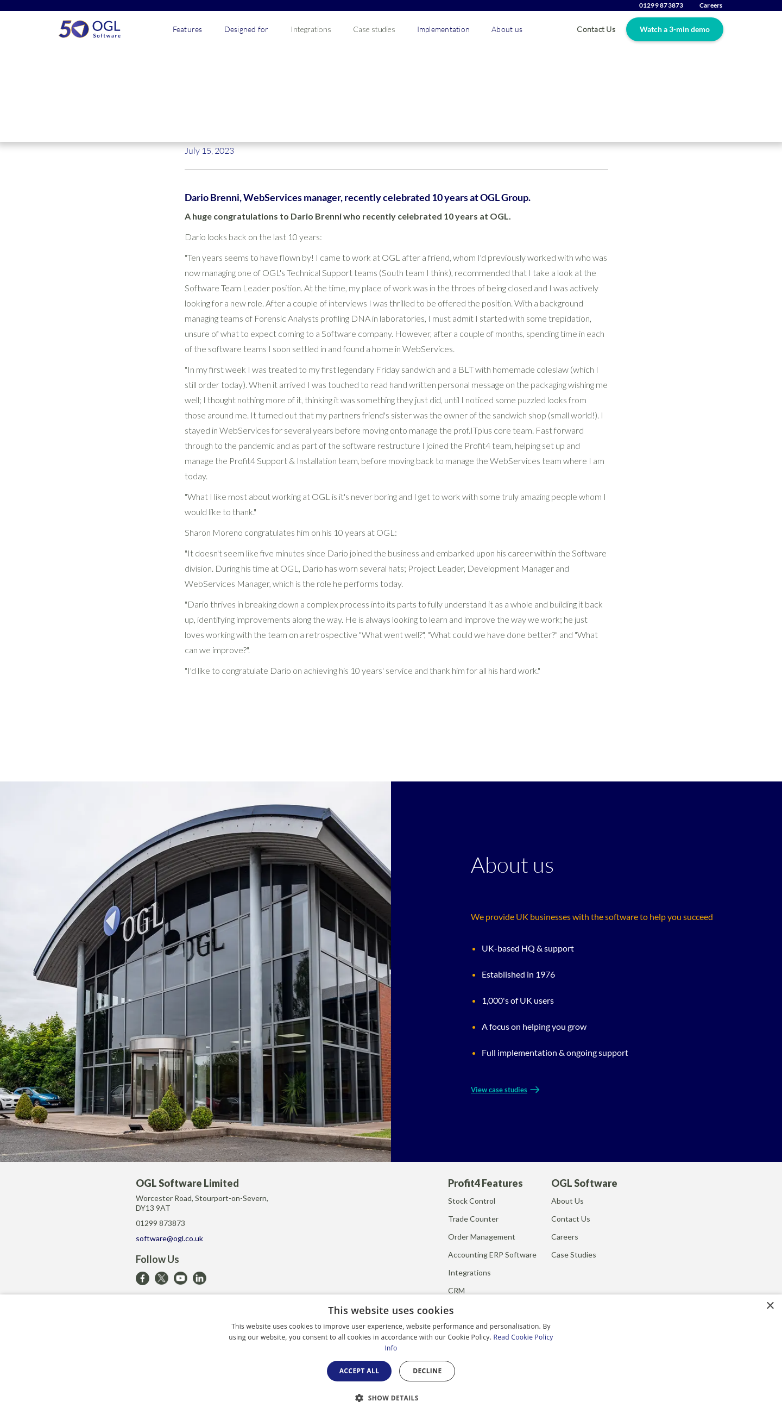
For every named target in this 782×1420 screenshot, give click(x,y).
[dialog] (391, 1357)
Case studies (374, 29)
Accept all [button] (359, 1370)
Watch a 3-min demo (675, 29)
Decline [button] (427, 1370)
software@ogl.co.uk (169, 1238)
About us (506, 29)
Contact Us (596, 29)
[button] (187, 29)
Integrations (311, 29)
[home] (90, 29)
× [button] (770, 1306)
